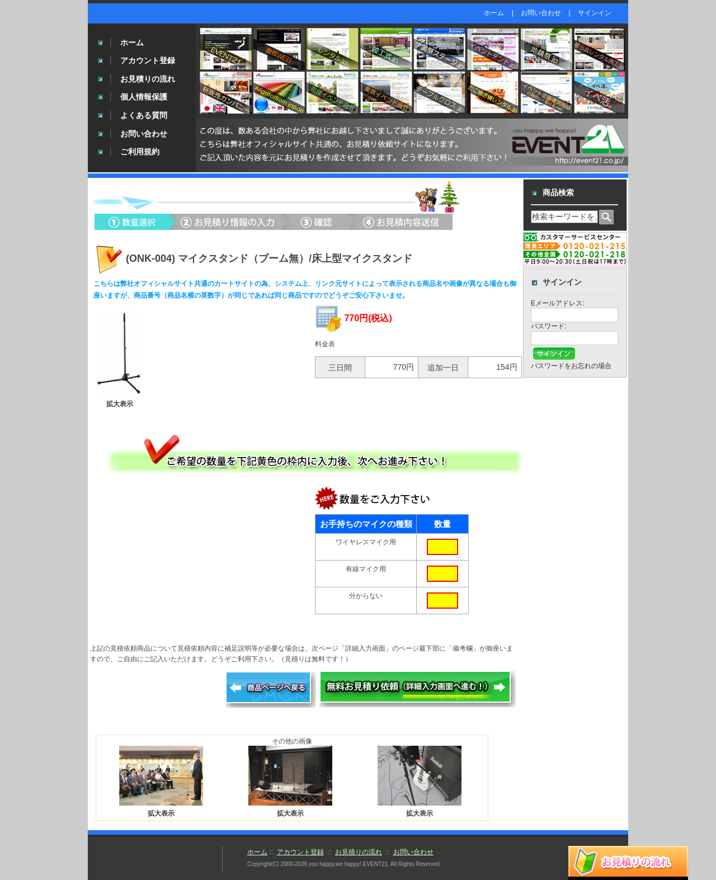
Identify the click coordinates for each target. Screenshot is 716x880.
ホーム (494, 13)
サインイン (594, 13)
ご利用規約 (139, 151)
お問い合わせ (541, 13)
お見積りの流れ (147, 78)
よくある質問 (143, 115)
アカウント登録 (147, 60)
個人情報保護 (143, 96)
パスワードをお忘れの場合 (571, 366)
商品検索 (558, 192)
